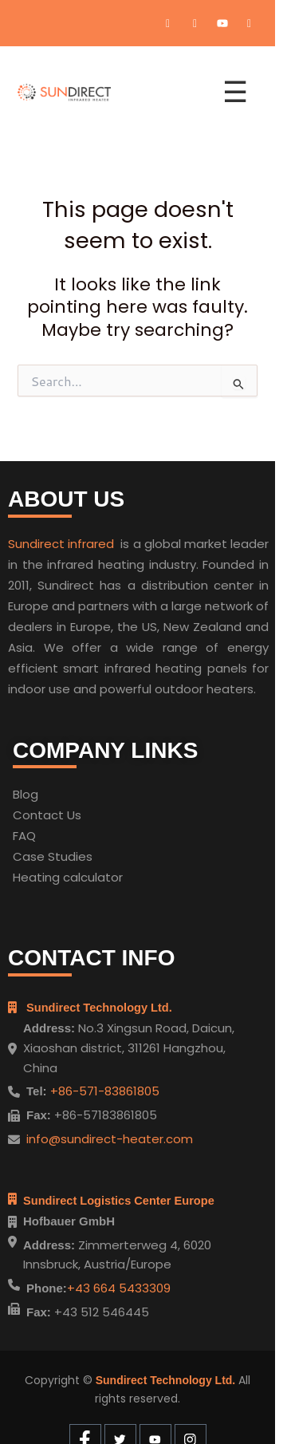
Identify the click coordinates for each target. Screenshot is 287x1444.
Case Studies (52, 856)
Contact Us (47, 815)
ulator (105, 877)
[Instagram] (249, 23)
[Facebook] (168, 23)
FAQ (24, 835)
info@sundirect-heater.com (109, 1138)
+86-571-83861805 (103, 1091)
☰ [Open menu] (235, 92)
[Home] (110, 92)
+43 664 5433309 (119, 1288)
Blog (25, 794)
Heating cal (47, 877)
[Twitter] (195, 23)
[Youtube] (222, 23)
